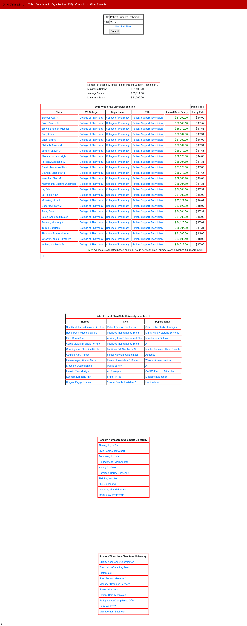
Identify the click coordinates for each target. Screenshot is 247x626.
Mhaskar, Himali (51, 200)
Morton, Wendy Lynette (111, 495)
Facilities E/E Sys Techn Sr (121, 349)
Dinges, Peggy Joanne (78, 382)
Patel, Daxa (48, 211)
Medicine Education (156, 376)
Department (42, 4)
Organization (59, 4)
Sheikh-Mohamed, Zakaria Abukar (85, 327)
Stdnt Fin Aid (114, 376)
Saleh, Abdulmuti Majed (55, 216)
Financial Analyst (109, 589)
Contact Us (81, 4)
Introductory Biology (156, 338)
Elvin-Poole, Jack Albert (112, 450)
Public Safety (114, 365)
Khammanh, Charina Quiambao (59, 183)
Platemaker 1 (107, 573)
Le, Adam (47, 189)
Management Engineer (112, 611)
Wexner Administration (158, 360)
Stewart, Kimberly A (53, 222)
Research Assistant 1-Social (122, 360)
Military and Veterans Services (162, 332)
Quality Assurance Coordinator (117, 561)
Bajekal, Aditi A (50, 117)
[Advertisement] (123, 60)
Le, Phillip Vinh (50, 194)
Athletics (150, 354)
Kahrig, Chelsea (107, 467)
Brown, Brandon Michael (55, 128)
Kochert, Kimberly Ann (78, 376)
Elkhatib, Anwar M (52, 145)
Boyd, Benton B (50, 123)
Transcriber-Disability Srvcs (115, 567)
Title (31, 4)
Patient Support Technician (147, 117)
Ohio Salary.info (13, 4)
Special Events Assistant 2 (121, 382)
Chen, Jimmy (49, 139)
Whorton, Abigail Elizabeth (56, 238)
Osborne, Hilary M (52, 205)
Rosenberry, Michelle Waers (81, 332)
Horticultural (152, 382)
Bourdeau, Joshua (109, 456)
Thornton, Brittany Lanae (55, 233)
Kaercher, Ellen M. (52, 178)
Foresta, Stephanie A (53, 161)
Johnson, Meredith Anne (112, 489)
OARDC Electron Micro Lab (160, 371)
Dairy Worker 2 (108, 606)
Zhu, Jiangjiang (107, 484)
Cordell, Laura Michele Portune (83, 343)
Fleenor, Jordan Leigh (54, 156)
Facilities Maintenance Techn (123, 332)
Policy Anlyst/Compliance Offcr (117, 600)
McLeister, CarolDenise (79, 365)
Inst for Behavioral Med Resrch (162, 349)
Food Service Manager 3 (113, 578)
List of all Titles (123, 26)
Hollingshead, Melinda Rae (113, 461)
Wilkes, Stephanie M (53, 244)
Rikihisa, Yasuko (108, 478)
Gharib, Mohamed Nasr (55, 167)
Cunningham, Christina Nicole (82, 349)
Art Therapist (114, 371)
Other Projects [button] (98, 4)
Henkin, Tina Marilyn (77, 371)
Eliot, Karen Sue (75, 338)
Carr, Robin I (48, 134)
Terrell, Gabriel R (51, 227)
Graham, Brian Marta (53, 172)
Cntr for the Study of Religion (161, 327)
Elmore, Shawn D (51, 150)
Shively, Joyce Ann (109, 445)
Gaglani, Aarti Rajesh (77, 354)
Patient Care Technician (113, 595)
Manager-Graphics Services (115, 584)
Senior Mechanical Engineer (122, 354)
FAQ (70, 4)
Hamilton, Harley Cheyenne (114, 473)
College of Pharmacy (91, 117)
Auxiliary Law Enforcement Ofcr (124, 338)
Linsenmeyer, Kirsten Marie (81, 360)
